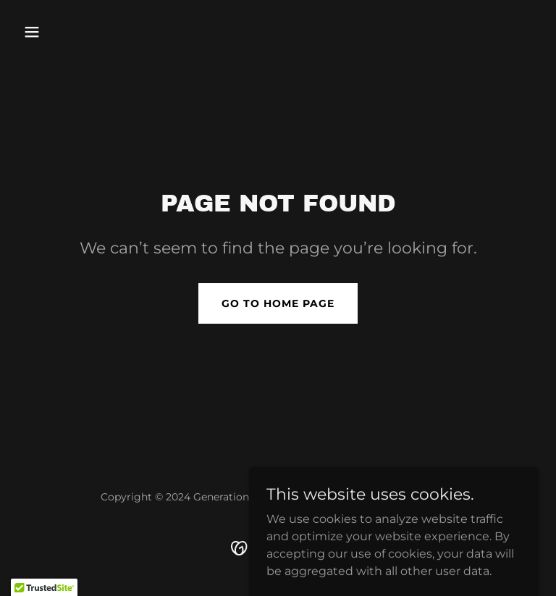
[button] (56, 31)
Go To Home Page (278, 303)
